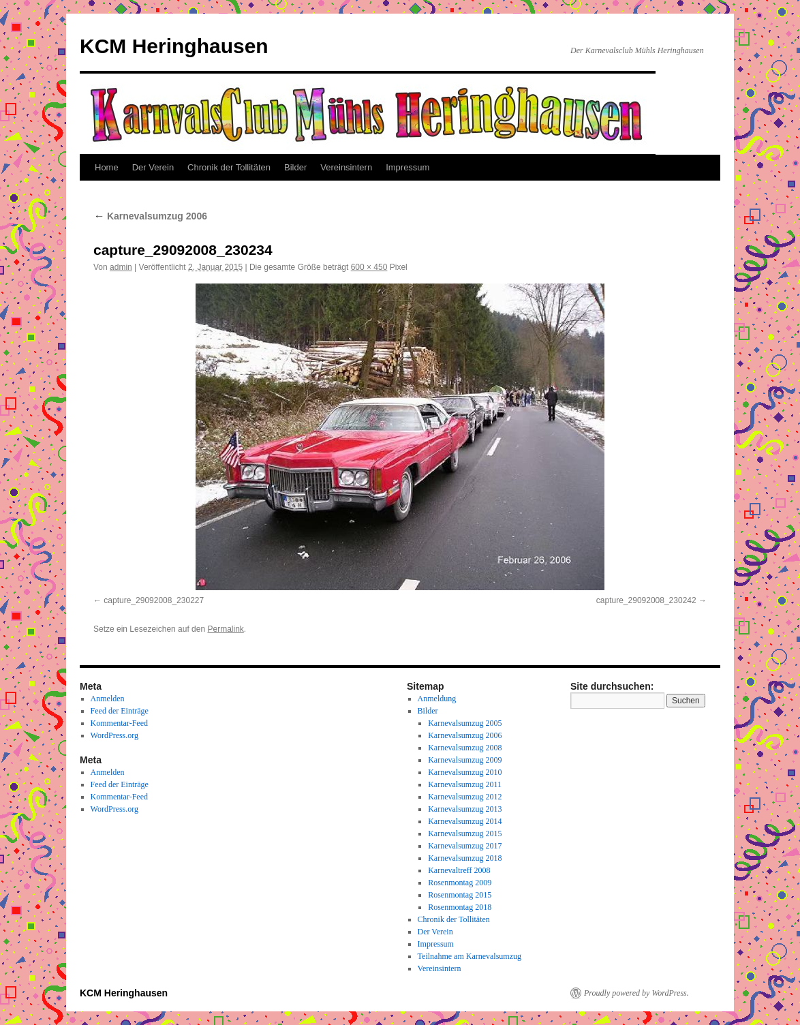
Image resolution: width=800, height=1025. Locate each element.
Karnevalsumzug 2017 (465, 846)
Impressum (407, 167)
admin (121, 267)
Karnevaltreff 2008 (459, 870)
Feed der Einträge (120, 711)
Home (107, 167)
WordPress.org (114, 735)
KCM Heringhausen (174, 46)
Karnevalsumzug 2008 (465, 747)
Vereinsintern (346, 167)
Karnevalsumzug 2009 (465, 760)
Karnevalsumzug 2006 (150, 216)
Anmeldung (437, 698)
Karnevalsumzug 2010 (465, 772)
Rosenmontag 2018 (459, 907)
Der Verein (153, 167)
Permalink (225, 629)
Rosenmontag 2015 (459, 895)
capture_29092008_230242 (646, 600)
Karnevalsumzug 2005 (465, 723)
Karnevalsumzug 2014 (465, 821)
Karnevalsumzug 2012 (465, 796)
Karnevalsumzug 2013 (465, 809)
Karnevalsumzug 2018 (465, 858)
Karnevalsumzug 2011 (465, 784)
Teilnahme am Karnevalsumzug (469, 956)
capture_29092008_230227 (154, 600)
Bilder (295, 167)
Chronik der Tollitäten (229, 167)
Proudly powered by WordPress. (636, 993)
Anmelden (108, 698)
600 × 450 (369, 267)
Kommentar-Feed (119, 723)
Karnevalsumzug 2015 (465, 833)
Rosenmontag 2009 (459, 882)
